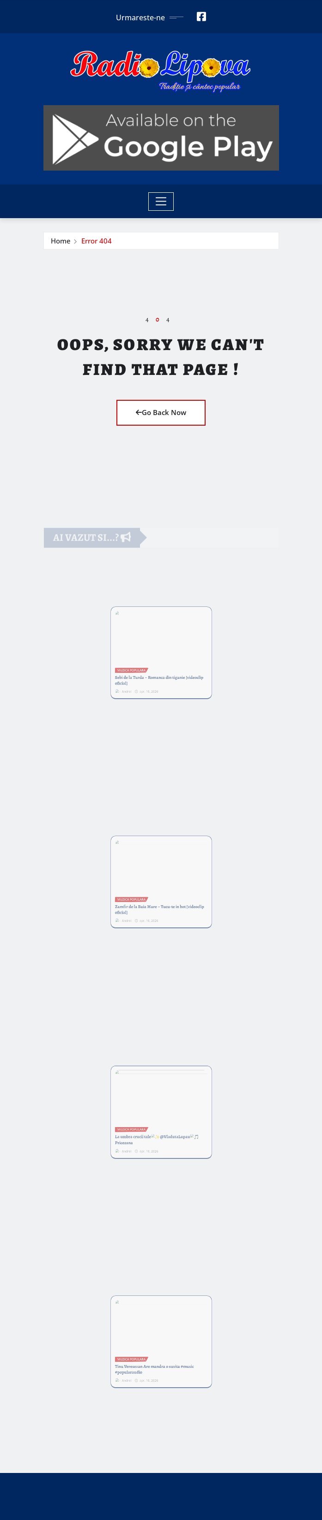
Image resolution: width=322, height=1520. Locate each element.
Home (61, 240)
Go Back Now (161, 412)
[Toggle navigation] (161, 201)
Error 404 (96, 240)
